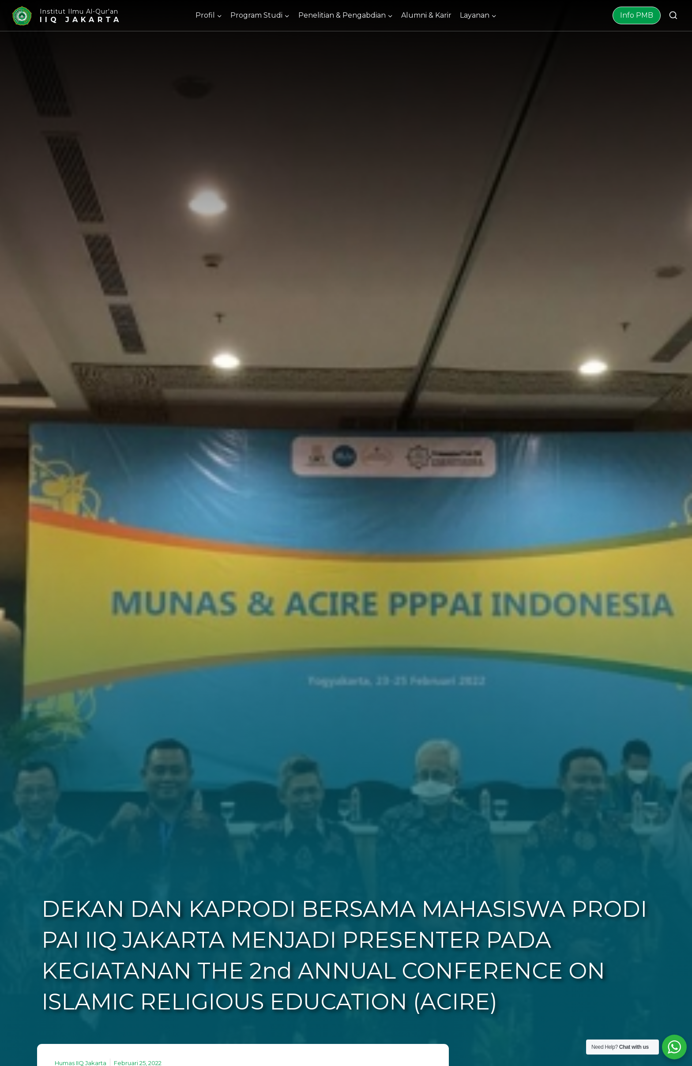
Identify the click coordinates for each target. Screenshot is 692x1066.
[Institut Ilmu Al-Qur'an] (66, 15)
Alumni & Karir (426, 15)
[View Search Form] (673, 16)
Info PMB (636, 15)
